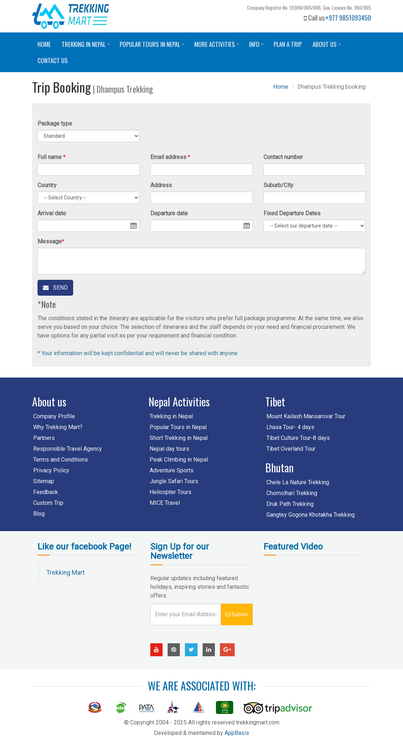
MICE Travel (165, 502)
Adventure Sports (172, 470)
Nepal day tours (169, 448)
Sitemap (43, 481)
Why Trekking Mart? (58, 427)
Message (49, 241)
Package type (54, 123)
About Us (328, 46)
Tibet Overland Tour (290, 448)
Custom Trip (48, 502)
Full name (49, 157)
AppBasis (237, 732)
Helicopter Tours (170, 492)
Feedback (45, 492)
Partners (44, 437)
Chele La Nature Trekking (297, 482)
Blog (39, 513)
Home (44, 44)
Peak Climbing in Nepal (179, 459)
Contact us (52, 60)
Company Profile (54, 416)
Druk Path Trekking (290, 503)
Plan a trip (288, 44)
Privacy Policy (51, 470)
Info (257, 46)
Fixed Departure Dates (292, 213)
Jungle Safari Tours (174, 481)
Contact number (283, 157)
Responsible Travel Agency (67, 448)
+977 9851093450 (348, 17)
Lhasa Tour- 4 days (290, 427)
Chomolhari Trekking (291, 493)
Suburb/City (278, 185)
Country (47, 185)
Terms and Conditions (60, 459)
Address (161, 185)
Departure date (169, 213)
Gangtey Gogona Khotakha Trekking (310, 514)
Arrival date (51, 213)
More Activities (218, 46)
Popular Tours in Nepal (153, 46)
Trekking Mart (65, 572)
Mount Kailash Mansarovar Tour (305, 416)
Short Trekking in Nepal (179, 437)
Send (55, 287)
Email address (168, 157)
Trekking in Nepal (87, 46)
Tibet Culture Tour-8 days (298, 437)
